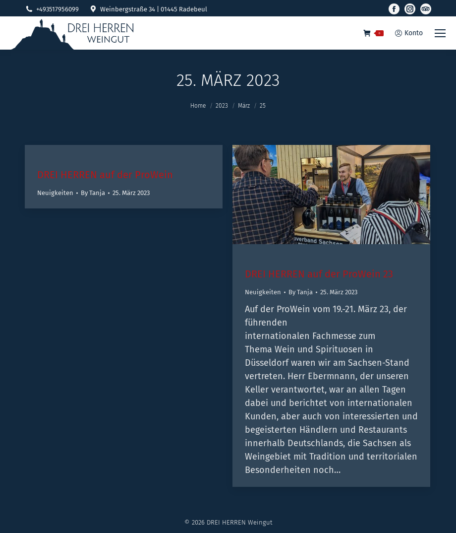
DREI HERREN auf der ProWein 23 (319, 274)
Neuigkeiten (55, 193)
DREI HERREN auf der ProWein (105, 175)
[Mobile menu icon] (440, 33)
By (93, 193)
